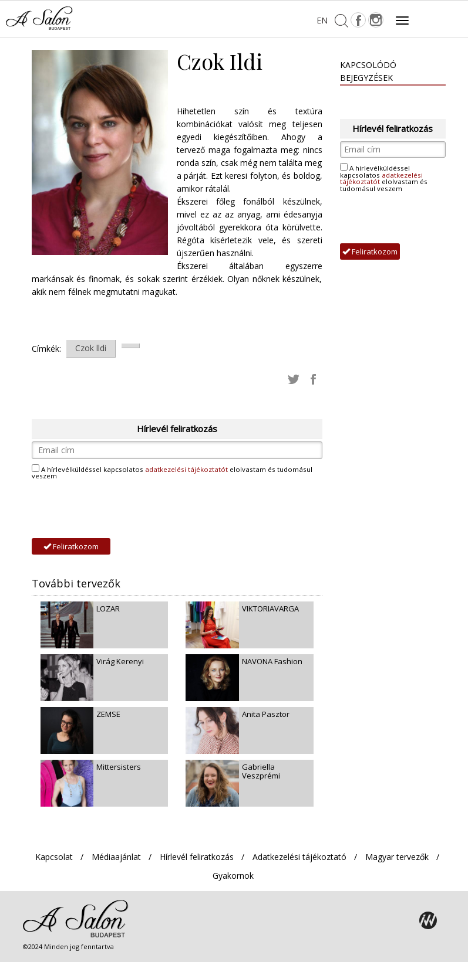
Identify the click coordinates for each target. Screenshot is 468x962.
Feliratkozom (71, 546)
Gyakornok (233, 875)
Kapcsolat (54, 856)
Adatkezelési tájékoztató (299, 856)
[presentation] (121, 509)
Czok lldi (90, 347)
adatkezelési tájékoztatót (186, 469)
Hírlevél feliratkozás (197, 856)
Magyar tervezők (397, 856)
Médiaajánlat (116, 856)
